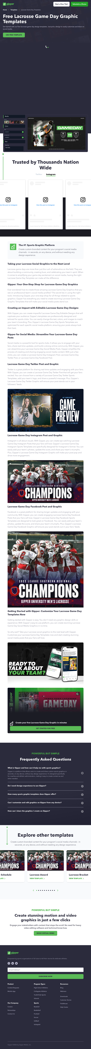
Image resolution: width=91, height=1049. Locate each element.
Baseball (36, 1007)
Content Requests (13, 988)
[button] (33, 890)
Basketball (37, 1010)
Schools (36, 998)
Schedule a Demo (79, 4)
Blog (61, 988)
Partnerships (11, 1010)
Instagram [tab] (51, 174)
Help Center (64, 1007)
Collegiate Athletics (40, 991)
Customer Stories (65, 1000)
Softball (36, 1021)
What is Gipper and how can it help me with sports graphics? (45, 773)
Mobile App (11, 991)
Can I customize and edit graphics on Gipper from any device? (45, 802)
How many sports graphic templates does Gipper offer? (45, 794)
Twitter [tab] (39, 174)
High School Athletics (41, 988)
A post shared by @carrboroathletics (45, 226)
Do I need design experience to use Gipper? (45, 786)
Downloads (64, 996)
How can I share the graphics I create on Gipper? (45, 811)
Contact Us (11, 1014)
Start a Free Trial (61, 4)
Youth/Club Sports (40, 995)
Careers (10, 1007)
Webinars (63, 991)
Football (36, 1014)
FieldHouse (64, 1003)
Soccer (36, 1017)
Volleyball (37, 1024)
